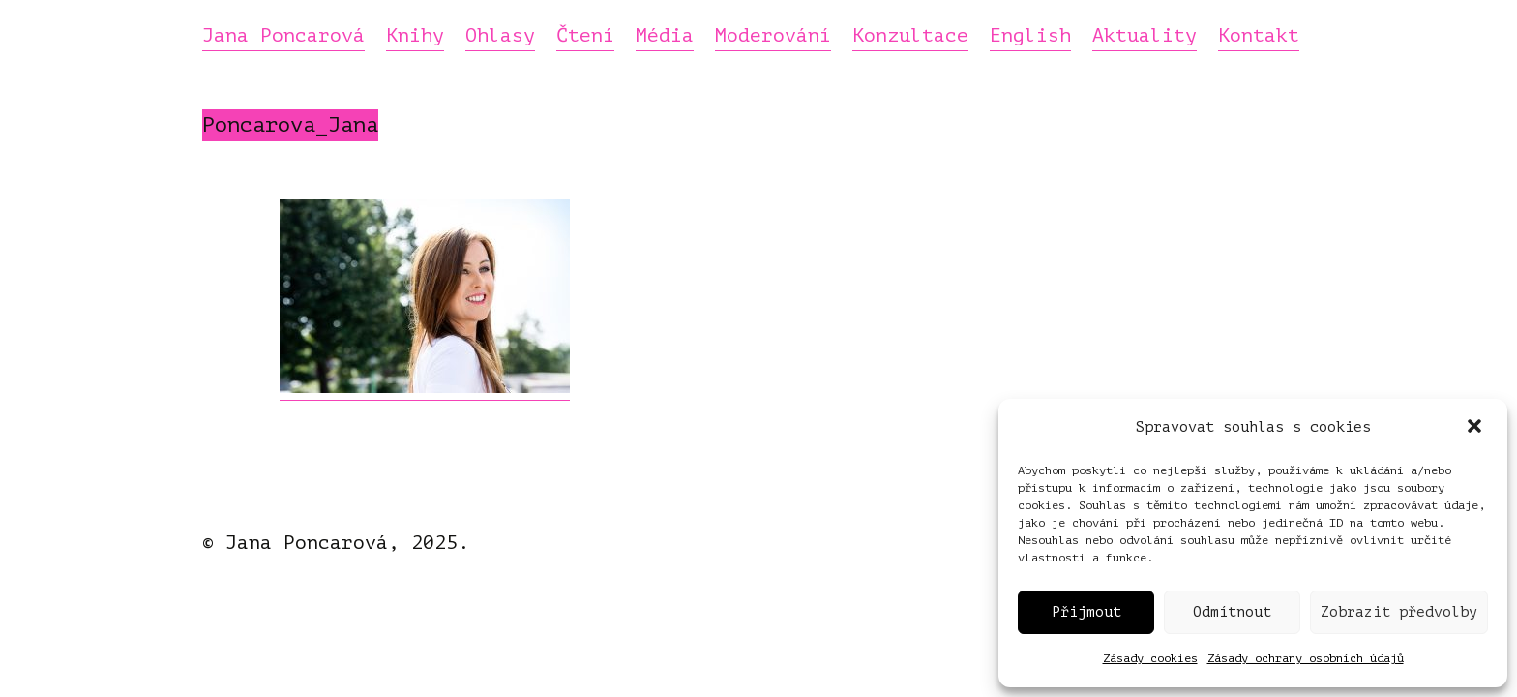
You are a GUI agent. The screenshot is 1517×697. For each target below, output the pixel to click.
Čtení (585, 36)
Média (665, 36)
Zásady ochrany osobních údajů (1305, 658)
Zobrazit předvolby (1399, 612)
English (1030, 36)
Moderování (773, 36)
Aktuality (1144, 36)
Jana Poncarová (283, 36)
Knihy (415, 36)
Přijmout (1086, 612)
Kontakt (1258, 36)
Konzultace (910, 36)
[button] (1476, 427)
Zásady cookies (1150, 658)
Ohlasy (500, 36)
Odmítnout (1232, 612)
